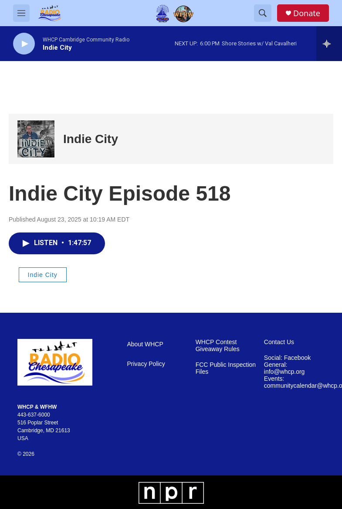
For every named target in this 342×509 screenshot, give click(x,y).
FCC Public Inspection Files (226, 368)
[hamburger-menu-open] (21, 13)
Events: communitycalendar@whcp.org (294, 382)
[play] (24, 44)
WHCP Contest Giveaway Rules (218, 345)
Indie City (90, 139)
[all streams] (329, 43)
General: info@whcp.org (284, 368)
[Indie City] (35, 138)
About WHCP (145, 344)
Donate (306, 13)
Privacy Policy (146, 364)
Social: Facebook (287, 358)
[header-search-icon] (262, 13)
